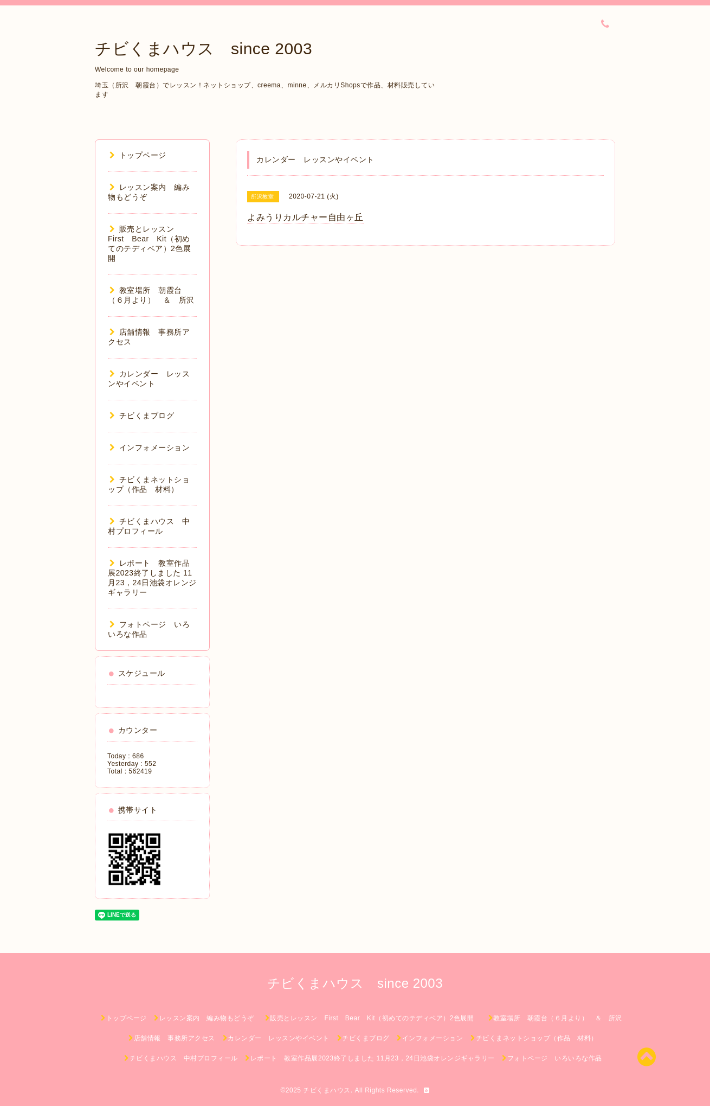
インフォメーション (149, 447)
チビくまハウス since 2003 (203, 48)
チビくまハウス (327, 1090)
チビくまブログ (141, 415)
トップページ (137, 155)
